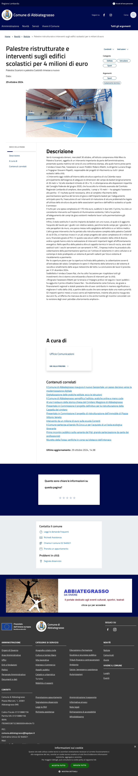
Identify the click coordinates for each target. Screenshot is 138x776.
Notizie (27, 36)
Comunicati (109, 655)
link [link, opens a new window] (95, 760)
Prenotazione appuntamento (49, 697)
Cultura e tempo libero (46, 655)
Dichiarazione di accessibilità (83, 711)
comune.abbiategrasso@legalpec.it (18, 733)
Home (7, 36)
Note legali (74, 707)
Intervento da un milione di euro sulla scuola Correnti (73, 421)
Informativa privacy (78, 702)
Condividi (109, 49)
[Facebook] (102, 15)
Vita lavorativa (42, 660)
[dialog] (69, 760)
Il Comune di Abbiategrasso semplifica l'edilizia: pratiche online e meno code (84, 398)
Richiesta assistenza (45, 711)
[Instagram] (109, 15)
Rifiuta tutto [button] (79, 765)
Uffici (4, 660)
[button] (69, 771)
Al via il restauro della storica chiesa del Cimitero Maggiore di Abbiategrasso (84, 402)
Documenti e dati (9, 679)
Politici (5, 669)
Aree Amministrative (11, 655)
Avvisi (106, 660)
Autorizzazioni (76, 674)
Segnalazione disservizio (47, 702)
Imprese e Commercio (45, 664)
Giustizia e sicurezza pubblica (83, 655)
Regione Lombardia (10, 3)
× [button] (135, 747)
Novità (17, 36)
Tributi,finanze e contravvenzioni (85, 659)
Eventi (106, 678)
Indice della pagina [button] (17, 147)
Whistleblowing (77, 716)
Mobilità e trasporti (44, 683)
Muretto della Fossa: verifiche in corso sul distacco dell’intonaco (78, 440)
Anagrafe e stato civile (46, 650)
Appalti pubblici (43, 669)
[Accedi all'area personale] (122, 3)
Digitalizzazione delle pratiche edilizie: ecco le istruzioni (74, 394)
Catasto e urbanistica (45, 674)
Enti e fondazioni (9, 664)
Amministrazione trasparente (83, 697)
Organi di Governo (10, 650)
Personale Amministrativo (13, 674)
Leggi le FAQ (41, 707)
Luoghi (107, 673)
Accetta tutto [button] (58, 765)
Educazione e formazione (81, 650)
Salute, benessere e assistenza (84, 669)
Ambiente (74, 664)
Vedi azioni (123, 49)
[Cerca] (133, 15)
